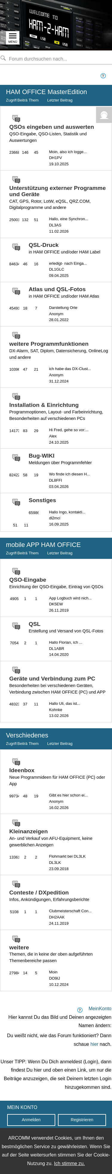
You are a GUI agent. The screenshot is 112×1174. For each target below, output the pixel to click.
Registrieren (82, 1119)
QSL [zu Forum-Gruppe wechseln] (66, 627)
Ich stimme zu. (69, 1163)
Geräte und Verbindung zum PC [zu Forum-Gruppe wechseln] (57, 684)
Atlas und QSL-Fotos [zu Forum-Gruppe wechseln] (64, 292)
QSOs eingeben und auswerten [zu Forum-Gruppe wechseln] (51, 133)
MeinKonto (100, 1008)
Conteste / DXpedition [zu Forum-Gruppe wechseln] (49, 895)
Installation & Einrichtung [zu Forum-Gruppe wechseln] (56, 411)
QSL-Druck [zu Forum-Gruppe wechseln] (64, 248)
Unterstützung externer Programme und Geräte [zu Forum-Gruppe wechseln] (57, 197)
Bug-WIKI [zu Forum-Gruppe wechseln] (60, 459)
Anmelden (31, 1119)
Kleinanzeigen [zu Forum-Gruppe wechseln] (50, 837)
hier (94, 1044)
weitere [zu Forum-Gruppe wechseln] (51, 953)
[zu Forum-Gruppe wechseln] (14, 119)
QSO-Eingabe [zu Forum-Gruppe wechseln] (56, 583)
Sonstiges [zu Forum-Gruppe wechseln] (42, 500)
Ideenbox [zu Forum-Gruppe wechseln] (57, 776)
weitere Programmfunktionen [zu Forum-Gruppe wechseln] (58, 350)
